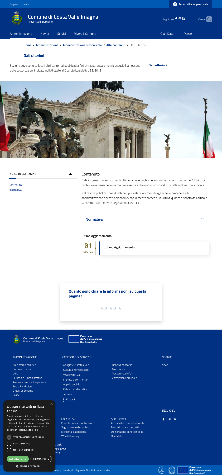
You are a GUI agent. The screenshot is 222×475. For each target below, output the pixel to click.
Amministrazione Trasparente (82, 45)
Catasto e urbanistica (75, 389)
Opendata (116, 436)
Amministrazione (47, 45)
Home (27, 45)
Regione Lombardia (19, 4)
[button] (68, 399)
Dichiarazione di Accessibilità (127, 432)
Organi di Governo (23, 390)
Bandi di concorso (122, 365)
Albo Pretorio (118, 419)
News (165, 365)
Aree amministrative (24, 365)
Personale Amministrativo (27, 378)
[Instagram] (176, 18)
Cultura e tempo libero (76, 370)
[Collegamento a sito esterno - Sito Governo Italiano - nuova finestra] (172, 470)
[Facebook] (172, 18)
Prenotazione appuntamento (77, 423)
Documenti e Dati (22, 369)
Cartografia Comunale (124, 378)
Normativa (15, 189)
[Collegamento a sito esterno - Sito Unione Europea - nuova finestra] (85, 340)
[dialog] (29, 436)
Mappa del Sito (82, 470)
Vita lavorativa (71, 375)
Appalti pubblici (71, 384)
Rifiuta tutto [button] (41, 458)
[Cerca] (208, 19)
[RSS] (180, 18)
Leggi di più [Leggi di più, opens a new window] (32, 429)
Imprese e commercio (75, 379)
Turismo (67, 394)
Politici (16, 395)
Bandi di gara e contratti (125, 427)
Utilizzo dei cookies (100, 470)
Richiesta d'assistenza (73, 432)
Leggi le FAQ (68, 419)
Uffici (15, 373)
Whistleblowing (70, 436)
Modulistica (118, 369)
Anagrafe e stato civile (76, 365)
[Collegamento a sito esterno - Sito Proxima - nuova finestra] (161, 470)
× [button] (51, 404)
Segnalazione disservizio (75, 427)
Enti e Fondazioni (22, 386)
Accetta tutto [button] (17, 458)
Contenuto (15, 185)
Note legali (68, 470)
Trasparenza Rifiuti (122, 373)
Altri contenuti (115, 45)
